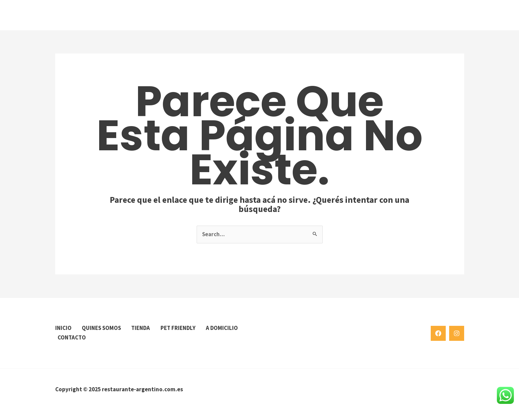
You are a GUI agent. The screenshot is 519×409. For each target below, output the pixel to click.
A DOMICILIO (74, 337)
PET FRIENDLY (182, 328)
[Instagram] (456, 332)
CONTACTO (116, 337)
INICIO (63, 328)
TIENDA (144, 328)
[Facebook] (438, 332)
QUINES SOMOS (103, 328)
